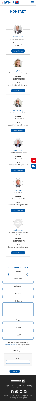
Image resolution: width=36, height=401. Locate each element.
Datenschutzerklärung (11, 345)
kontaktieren (18, 51)
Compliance (8, 385)
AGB (12, 388)
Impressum (21, 388)
